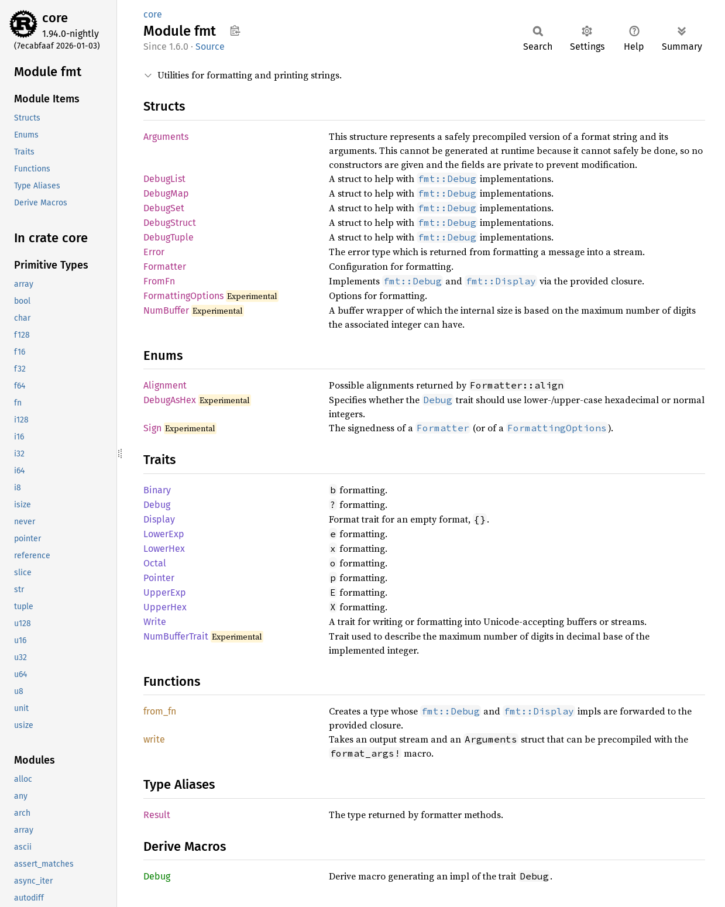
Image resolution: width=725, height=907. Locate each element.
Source (210, 46)
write (154, 739)
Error (153, 251)
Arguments (165, 136)
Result (156, 814)
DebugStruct (169, 222)
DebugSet (163, 208)
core (55, 18)
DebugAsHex (169, 400)
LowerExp (163, 534)
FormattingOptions (183, 295)
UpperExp (164, 592)
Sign (152, 428)
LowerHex (164, 548)
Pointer (158, 577)
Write (154, 621)
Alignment (165, 385)
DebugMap (166, 193)
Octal (154, 563)
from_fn (159, 711)
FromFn (159, 281)
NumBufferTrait (175, 636)
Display (159, 519)
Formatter (164, 266)
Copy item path (235, 30)
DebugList (164, 178)
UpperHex (165, 607)
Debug (156, 504)
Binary (157, 490)
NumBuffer (166, 310)
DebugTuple (168, 237)
